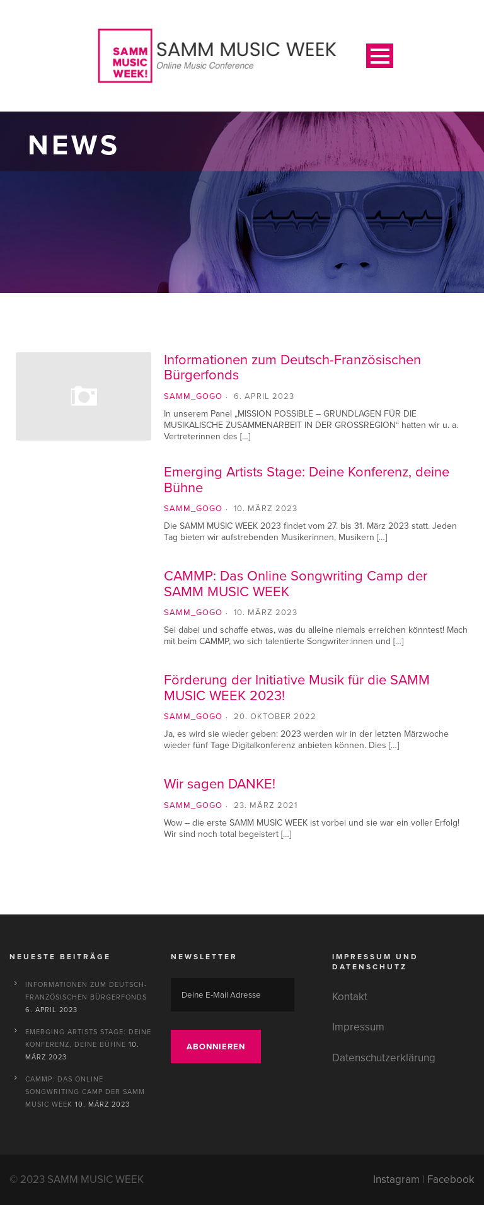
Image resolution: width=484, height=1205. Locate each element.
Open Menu (379, 55)
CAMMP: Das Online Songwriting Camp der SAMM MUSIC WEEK (295, 583)
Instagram (396, 1179)
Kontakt (349, 997)
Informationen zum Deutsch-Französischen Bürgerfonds (292, 367)
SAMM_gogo (193, 396)
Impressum (358, 1027)
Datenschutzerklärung (383, 1058)
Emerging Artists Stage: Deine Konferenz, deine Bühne (306, 479)
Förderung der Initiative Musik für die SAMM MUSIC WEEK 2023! (297, 687)
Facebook (451, 1179)
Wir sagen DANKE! (219, 783)
